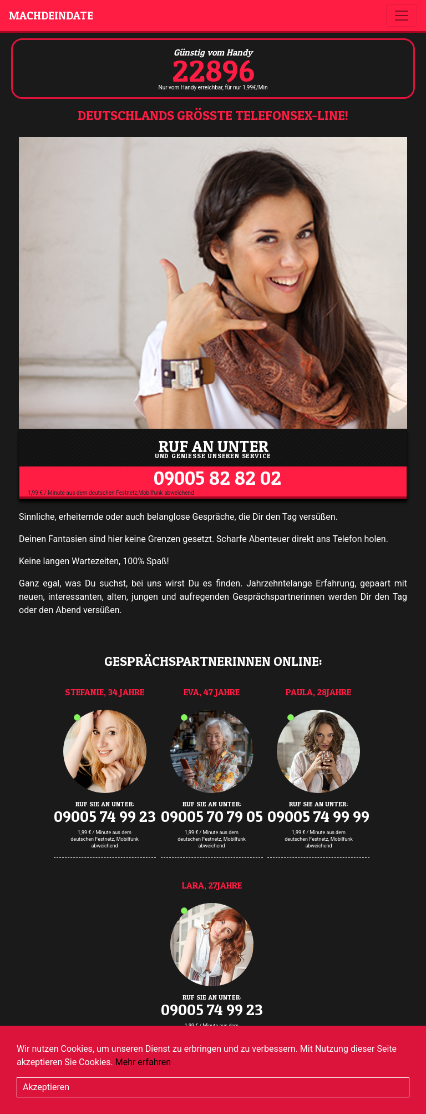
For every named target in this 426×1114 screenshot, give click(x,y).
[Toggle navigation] (401, 15)
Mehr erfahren (143, 1062)
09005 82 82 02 (217, 478)
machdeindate (51, 15)
